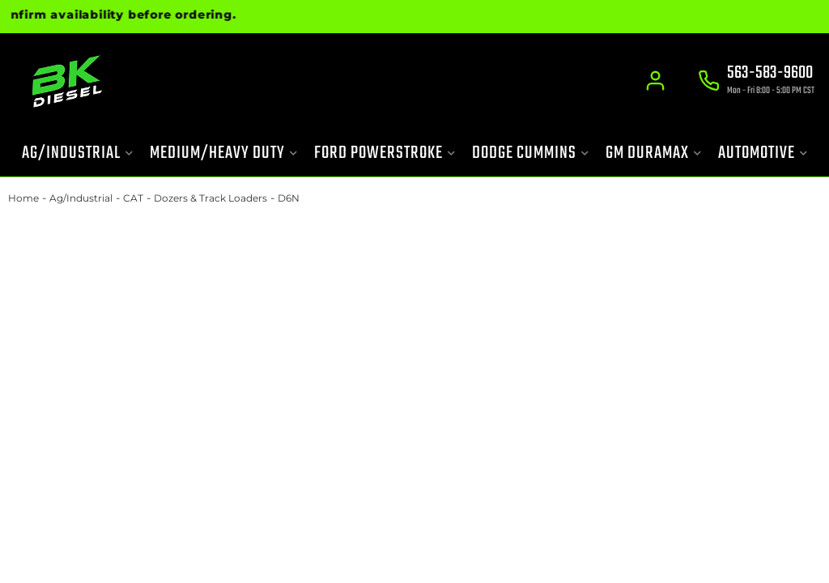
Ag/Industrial (81, 198)
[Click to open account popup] (655, 80)
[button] (78, 153)
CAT (133, 198)
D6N (289, 198)
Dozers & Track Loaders (210, 198)
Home (23, 198)
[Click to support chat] (756, 81)
